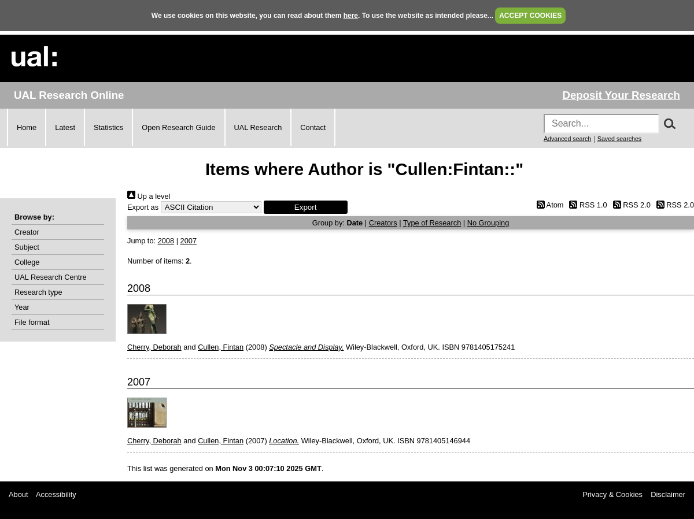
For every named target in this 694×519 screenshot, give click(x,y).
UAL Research (258, 127)
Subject (26, 247)
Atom (548, 205)
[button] (306, 207)
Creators (383, 222)
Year (21, 307)
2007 (188, 240)
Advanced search (567, 138)
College (26, 262)
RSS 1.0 (586, 205)
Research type (38, 292)
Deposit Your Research (621, 95)
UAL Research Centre (50, 277)
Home (26, 127)
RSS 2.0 (630, 205)
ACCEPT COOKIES (530, 16)
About (18, 494)
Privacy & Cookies (612, 494)
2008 (166, 240)
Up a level (148, 196)
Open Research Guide (178, 127)
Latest (65, 127)
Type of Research (432, 222)
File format (31, 322)
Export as (142, 207)
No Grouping (488, 222)
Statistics (108, 127)
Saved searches (619, 138)
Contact (313, 127)
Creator (26, 232)
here (351, 16)
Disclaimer (668, 494)
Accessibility (56, 494)
